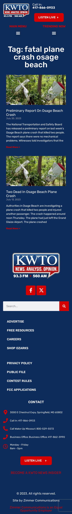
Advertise (15, 321)
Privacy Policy (19, 363)
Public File (16, 372)
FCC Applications (21, 390)
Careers (14, 339)
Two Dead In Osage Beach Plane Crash (31, 194)
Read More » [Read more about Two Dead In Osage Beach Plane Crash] (13, 228)
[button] (18, 33)
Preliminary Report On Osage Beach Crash (34, 113)
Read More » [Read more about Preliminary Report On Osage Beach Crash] (13, 147)
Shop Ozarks (17, 348)
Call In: (43, 6)
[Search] (64, 306)
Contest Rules (19, 381)
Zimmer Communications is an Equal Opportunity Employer (36, 509)
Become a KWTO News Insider (36, 473)
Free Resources (20, 330)
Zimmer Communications (41, 500)
